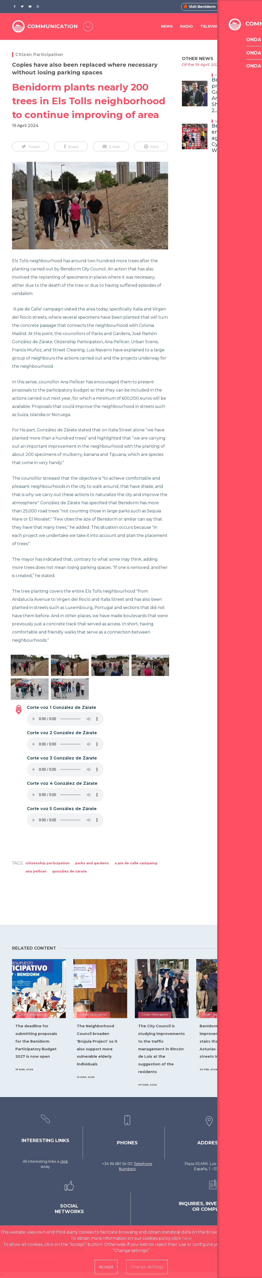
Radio (186, 26)
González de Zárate (69, 871)
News (167, 26)
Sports (219, 121)
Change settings (146, 1266)
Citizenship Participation (48, 863)
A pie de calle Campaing (136, 863)
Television (211, 26)
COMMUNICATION (54, 26)
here (187, 1238)
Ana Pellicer (36, 871)
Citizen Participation (39, 54)
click (64, 1161)
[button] (30, 146)
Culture (220, 75)
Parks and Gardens (92, 863)
